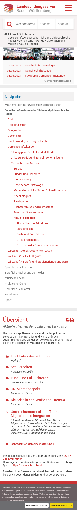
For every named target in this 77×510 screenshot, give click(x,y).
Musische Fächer (15, 278)
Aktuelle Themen (24, 217)
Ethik (11, 119)
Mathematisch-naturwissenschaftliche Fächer (33, 104)
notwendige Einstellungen (36, 505)
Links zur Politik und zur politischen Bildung (37, 157)
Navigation (13, 97)
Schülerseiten (25, 228)
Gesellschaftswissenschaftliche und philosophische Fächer (37, 112)
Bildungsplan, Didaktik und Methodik (33, 152)
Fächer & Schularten (20, 34)
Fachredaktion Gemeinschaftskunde (32, 443)
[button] (46, 24)
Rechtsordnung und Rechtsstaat (33, 206)
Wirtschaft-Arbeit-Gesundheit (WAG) (30, 250)
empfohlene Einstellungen (61, 505)
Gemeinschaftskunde (31, 40)
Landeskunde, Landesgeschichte (27, 141)
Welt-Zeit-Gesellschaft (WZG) (25, 256)
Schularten (11, 294)
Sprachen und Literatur (19, 267)
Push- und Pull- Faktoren (31, 234)
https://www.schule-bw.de (27, 465)
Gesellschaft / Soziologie (40, 65)
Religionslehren (17, 124)
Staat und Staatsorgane (28, 212)
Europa (18, 168)
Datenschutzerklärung (18, 500)
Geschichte (14, 135)
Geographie (15, 130)
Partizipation (21, 201)
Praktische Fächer (16, 283)
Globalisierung (22, 179)
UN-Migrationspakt (28, 239)
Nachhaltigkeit (22, 196)
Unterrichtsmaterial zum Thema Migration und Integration (35, 414)
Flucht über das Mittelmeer (33, 223)
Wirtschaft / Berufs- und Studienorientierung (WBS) (39, 261)
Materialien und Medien (25, 163)
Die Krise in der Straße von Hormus (37, 245)
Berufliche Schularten (18, 289)
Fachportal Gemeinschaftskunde (45, 75)
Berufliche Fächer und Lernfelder (24, 272)
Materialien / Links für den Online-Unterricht (40, 190)
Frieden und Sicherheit (27, 174)
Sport (8, 300)
